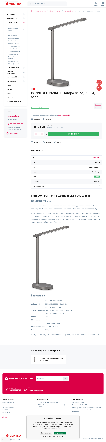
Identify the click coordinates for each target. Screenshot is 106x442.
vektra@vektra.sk (35, 390)
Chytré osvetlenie (15, 46)
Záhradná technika (13, 61)
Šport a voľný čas (13, 77)
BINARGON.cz (100, 438)
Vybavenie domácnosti (11, 72)
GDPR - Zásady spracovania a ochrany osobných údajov (52, 405)
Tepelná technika (13, 54)
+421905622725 (15, 390)
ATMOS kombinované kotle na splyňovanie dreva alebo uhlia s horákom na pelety (86, 408)
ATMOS (9, 85)
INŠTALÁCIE (10, 98)
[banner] (13, 3)
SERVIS (9, 93)
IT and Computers (12, 18)
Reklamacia (75, 411)
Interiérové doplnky (13, 38)
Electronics (11, 14)
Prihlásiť (65, 378)
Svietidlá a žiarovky (55, 11)
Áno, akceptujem (60, 433)
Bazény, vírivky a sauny (13, 29)
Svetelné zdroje (14, 49)
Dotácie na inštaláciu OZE (79, 405)
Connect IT (98, 106)
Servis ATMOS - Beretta (79, 402)
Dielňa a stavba (12, 33)
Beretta (9, 89)
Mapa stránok (16, 439)
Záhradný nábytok (13, 64)
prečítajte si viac (63, 115)
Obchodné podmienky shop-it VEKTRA (49, 402)
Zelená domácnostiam (14, 102)
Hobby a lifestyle (41, 11)
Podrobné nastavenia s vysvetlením (53, 436)
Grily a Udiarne (12, 35)
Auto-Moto (11, 26)
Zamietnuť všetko (46, 433)
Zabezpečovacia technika (13, 57)
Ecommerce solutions (89, 438)
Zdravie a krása (12, 81)
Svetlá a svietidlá (69, 11)
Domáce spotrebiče (13, 68)
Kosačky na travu (13, 41)
